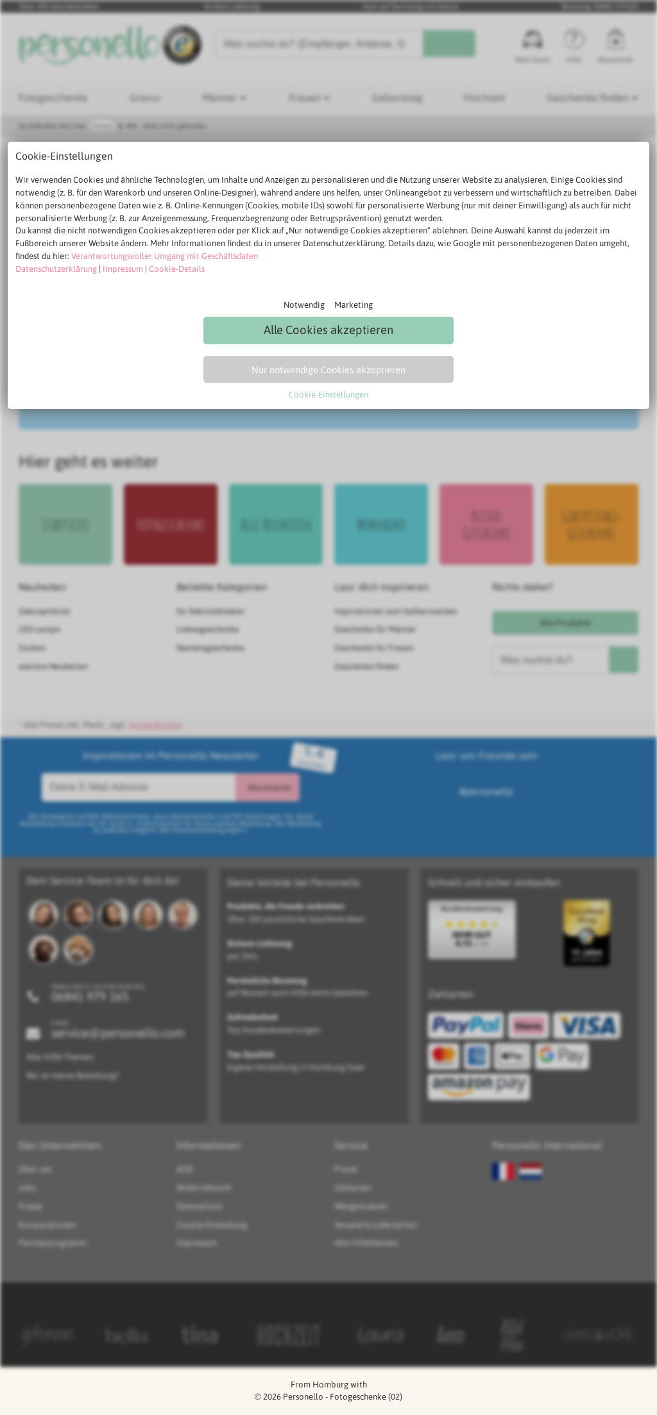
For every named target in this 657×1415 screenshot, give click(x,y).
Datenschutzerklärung (56, 269)
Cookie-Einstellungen (328, 394)
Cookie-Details (177, 269)
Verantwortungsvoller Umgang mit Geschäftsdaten (164, 256)
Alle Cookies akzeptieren (328, 330)
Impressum (123, 269)
